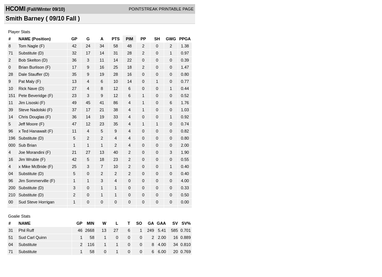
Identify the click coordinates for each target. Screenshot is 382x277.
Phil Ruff (26, 230)
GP (74, 39)
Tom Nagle (28, 46)
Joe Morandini (31, 152)
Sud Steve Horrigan (36, 202)
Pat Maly (27, 81)
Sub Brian (28, 145)
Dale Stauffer (31, 74)
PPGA (185, 39)
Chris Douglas (31, 117)
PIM (129, 39)
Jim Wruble (29, 159)
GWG (171, 39)
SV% (186, 223)
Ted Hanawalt (34, 131)
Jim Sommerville (34, 180)
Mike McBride (34, 166)
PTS (115, 39)
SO (139, 223)
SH (157, 39)
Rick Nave (28, 88)
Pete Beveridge (33, 95)
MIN (90, 223)
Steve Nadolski (32, 110)
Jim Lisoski (29, 102)
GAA (161, 223)
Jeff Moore (28, 124)
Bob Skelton (30, 60)
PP (143, 39)
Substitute (28, 53)
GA (151, 223)
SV (175, 223)
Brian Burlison (31, 67)
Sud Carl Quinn (33, 237)
